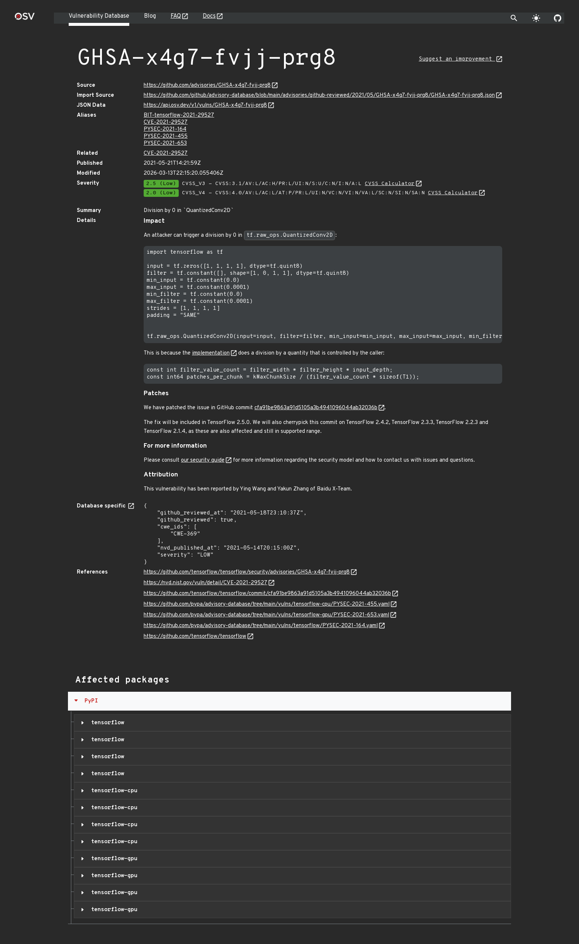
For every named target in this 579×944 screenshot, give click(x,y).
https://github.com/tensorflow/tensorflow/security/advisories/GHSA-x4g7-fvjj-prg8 (247, 572)
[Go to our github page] (557, 18)
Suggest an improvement (457, 59)
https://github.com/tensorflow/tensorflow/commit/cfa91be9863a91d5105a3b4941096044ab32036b (267, 593)
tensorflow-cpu (112, 790)
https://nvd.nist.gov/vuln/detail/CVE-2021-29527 (205, 582)
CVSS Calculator (390, 184)
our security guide (203, 460)
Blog (150, 16)
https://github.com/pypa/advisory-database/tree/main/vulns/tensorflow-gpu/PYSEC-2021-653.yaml (266, 615)
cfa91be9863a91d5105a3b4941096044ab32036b (315, 407)
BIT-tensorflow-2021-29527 (179, 115)
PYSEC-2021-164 (165, 129)
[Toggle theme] (536, 18)
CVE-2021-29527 (166, 122)
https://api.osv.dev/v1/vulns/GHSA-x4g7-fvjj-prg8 (205, 105)
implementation (211, 353)
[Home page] (25, 19)
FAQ (176, 16)
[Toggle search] (514, 18)
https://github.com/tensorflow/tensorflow (195, 636)
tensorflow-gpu (112, 858)
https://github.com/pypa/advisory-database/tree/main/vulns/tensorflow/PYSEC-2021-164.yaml (261, 625)
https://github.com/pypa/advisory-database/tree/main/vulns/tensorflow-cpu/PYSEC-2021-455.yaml (267, 604)
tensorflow (106, 722)
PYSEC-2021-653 (165, 143)
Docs (209, 16)
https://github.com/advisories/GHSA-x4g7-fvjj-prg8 (207, 85)
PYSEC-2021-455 (166, 136)
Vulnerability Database (99, 16)
